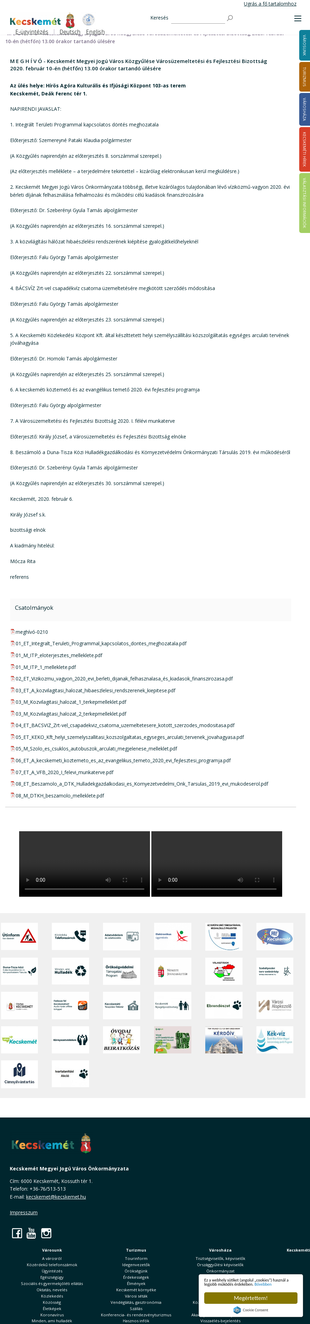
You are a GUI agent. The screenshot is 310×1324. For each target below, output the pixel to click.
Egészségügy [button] (52, 1277)
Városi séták (136, 1296)
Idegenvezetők (136, 1264)
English (95, 31)
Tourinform (136, 1258)
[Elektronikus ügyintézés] (172, 936)
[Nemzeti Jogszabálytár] (172, 971)
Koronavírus (52, 1314)
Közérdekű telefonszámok (52, 1264)
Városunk (52, 1250)
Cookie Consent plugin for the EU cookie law (250, 1310)
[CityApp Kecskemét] (19, 1005)
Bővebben (245, 1283)
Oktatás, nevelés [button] (52, 1289)
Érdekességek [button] (136, 1277)
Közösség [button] (52, 1302)
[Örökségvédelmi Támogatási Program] (121, 971)
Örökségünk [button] (136, 1271)
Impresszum (24, 1212)
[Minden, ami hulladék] (70, 971)
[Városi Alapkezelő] (275, 1005)
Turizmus (136, 1250)
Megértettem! (251, 1298)
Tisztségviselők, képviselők (220, 1258)
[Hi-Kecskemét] (275, 936)
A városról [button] (52, 1258)
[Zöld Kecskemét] (19, 1039)
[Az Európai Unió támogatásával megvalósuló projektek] (224, 936)
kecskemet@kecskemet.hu (56, 1196)
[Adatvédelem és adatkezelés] (121, 936)
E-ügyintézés (31, 31)
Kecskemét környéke (136, 1289)
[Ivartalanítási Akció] (70, 1074)
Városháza (220, 1250)
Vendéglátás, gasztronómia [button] (136, 1302)
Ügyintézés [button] (52, 1271)
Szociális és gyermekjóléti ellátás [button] (52, 1283)
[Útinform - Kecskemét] (19, 936)
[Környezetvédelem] (70, 1039)
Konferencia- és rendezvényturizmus (136, 1314)
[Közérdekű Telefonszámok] (70, 936)
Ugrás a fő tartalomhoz (270, 3)
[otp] (172, 1039)
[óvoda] (121, 1039)
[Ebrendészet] (224, 1005)
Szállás (136, 1308)
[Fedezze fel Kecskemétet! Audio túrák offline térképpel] (70, 1005)
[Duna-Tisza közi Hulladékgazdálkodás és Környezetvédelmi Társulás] (19, 971)
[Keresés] (198, 18)
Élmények (136, 1283)
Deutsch (69, 31)
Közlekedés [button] (52, 1296)
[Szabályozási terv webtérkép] (275, 971)
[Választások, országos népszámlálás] (224, 971)
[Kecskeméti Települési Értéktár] (121, 1005)
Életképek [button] (52, 1308)
